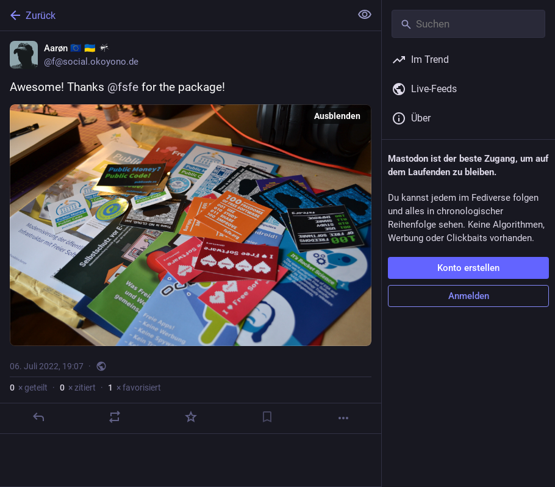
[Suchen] (468, 24)
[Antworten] (38, 416)
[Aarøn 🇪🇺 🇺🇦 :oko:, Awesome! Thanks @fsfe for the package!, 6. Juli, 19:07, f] (190, 232)
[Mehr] (343, 418)
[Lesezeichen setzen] (267, 416)
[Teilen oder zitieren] (114, 416)
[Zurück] (174, 15)
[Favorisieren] (191, 416)
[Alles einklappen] (364, 14)
